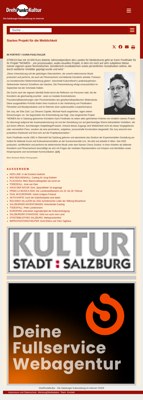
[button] (114, 47)
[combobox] (31, 30)
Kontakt (71, 392)
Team (63, 392)
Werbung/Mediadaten (48, 392)
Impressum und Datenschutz (22, 392)
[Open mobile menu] (132, 30)
